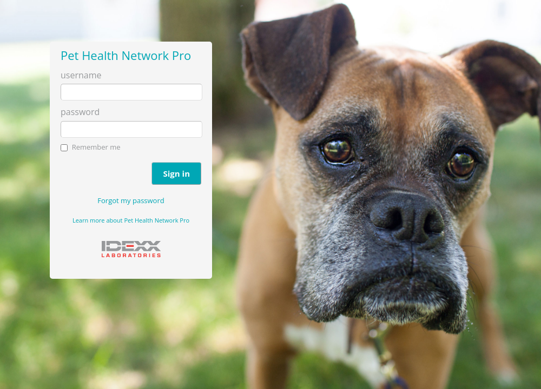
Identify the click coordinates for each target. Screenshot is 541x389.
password (80, 112)
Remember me (96, 147)
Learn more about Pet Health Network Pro (130, 220)
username (81, 75)
